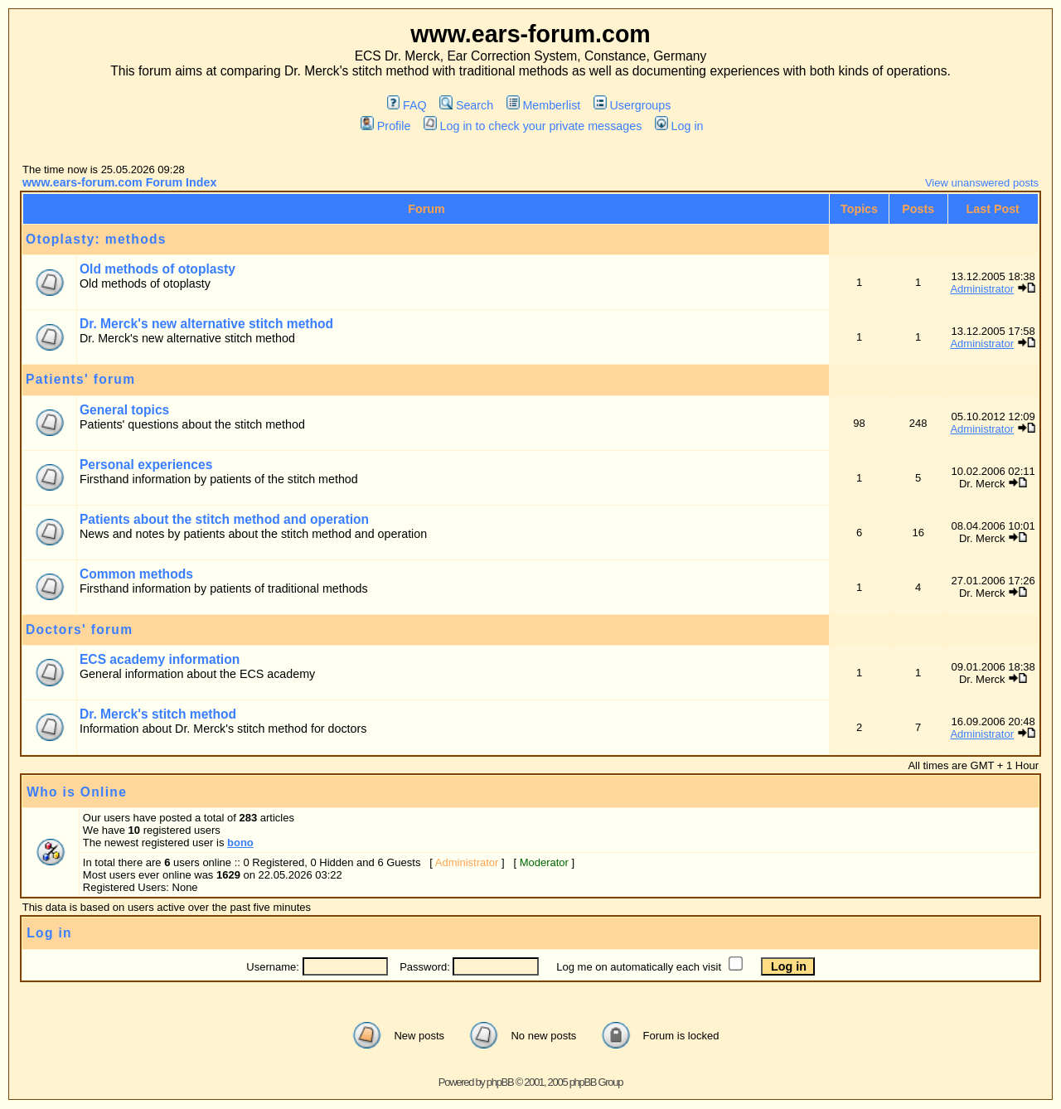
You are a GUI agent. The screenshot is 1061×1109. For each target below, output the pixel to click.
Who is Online (77, 792)
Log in (679, 126)
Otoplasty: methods (96, 239)
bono (240, 842)
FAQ (407, 105)
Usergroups (632, 105)
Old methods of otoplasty (157, 269)
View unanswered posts (982, 183)
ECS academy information (160, 659)
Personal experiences (146, 465)
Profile (385, 126)
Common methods (136, 574)
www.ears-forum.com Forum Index (119, 182)
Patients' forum (80, 379)
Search (466, 105)
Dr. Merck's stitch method (158, 714)
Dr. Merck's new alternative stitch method (206, 324)
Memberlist (543, 105)
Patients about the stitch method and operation (224, 519)
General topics (124, 410)
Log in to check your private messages (533, 126)
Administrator (982, 289)
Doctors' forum (79, 629)
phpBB (500, 1082)
